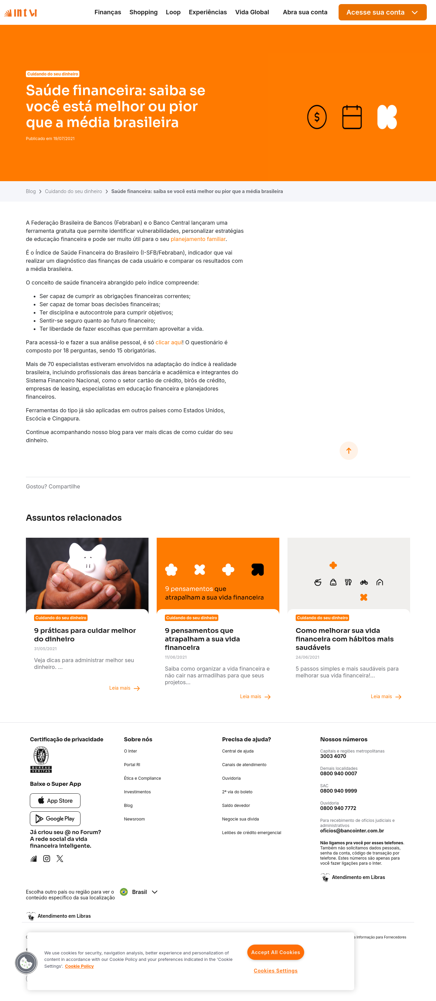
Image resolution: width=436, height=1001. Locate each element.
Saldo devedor (236, 805)
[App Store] (55, 799)
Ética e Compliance (142, 778)
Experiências (208, 12)
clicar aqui (169, 342)
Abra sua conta (305, 12)
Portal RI (132, 764)
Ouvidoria (231, 778)
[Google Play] (55, 818)
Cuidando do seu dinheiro (73, 191)
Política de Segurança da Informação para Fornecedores (360, 937)
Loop (173, 12)
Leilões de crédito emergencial (251, 832)
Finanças (107, 12)
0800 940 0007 (338, 773)
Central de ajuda (238, 751)
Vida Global (252, 12)
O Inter (130, 751)
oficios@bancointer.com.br (352, 830)
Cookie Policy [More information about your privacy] (79, 966)
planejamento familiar (198, 239)
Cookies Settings (276, 970)
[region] (190, 961)
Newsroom (134, 819)
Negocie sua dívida (240, 819)
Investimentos (137, 791)
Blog (31, 191)
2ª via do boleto (237, 791)
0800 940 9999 (338, 791)
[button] (26, 963)
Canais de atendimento (244, 764)
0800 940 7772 (338, 808)
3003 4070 (333, 756)
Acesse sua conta (382, 12)
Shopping (143, 12)
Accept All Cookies (275, 952)
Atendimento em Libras (358, 877)
